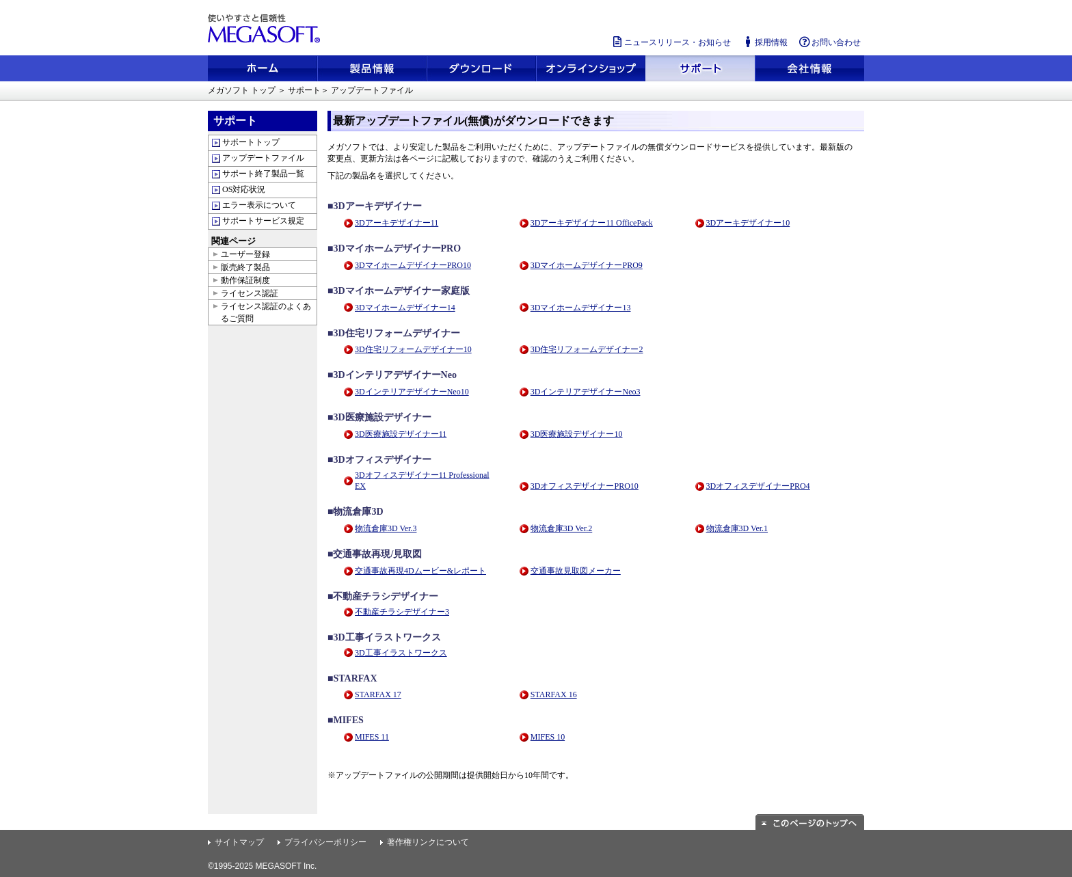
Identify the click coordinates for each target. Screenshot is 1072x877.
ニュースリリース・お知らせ (671, 42)
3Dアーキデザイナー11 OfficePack (592, 223)
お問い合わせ (829, 42)
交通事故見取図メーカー (576, 571)
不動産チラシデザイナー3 (402, 612)
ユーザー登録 (245, 254)
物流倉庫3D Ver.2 (561, 528)
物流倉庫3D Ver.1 (737, 528)
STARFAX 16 (554, 694)
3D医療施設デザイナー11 (400, 434)
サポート (304, 90)
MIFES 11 (372, 737)
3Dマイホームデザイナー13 (581, 307)
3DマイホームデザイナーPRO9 (587, 265)
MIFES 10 (548, 737)
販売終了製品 (245, 267)
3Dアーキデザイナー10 (748, 223)
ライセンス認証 (249, 293)
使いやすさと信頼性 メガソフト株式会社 (266, 29)
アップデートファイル (263, 158)
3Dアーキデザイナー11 (396, 223)
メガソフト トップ (242, 90)
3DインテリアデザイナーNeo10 (412, 391)
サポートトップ (251, 142)
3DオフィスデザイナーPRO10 (585, 486)
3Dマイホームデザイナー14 (405, 307)
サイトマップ (239, 842)
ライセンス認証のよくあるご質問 (266, 312)
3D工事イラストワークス (401, 653)
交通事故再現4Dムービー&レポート (420, 571)
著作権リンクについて (428, 842)
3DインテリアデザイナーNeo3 (586, 391)
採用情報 (764, 42)
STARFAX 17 (378, 694)
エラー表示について (259, 205)
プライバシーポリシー (325, 842)
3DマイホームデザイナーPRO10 (413, 265)
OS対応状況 (243, 189)
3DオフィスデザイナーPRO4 (758, 486)
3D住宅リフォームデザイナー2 (587, 349)
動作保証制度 (245, 280)
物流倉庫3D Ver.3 (385, 528)
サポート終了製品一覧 (263, 173)
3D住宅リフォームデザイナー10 (413, 349)
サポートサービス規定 (263, 221)
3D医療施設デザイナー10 (577, 434)
